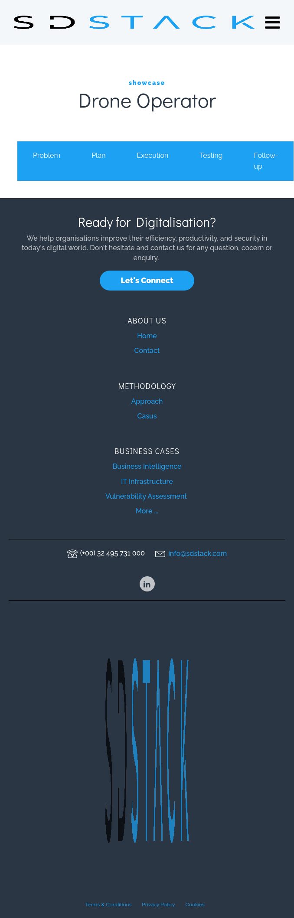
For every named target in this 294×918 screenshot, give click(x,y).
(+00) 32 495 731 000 (112, 553)
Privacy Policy (158, 905)
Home (147, 336)
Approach (147, 401)
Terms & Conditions (108, 905)
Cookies (195, 905)
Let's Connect (147, 280)
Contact (147, 350)
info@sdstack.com (197, 553)
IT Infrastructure (147, 481)
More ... (147, 511)
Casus (147, 416)
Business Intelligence (147, 466)
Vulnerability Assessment (147, 496)
